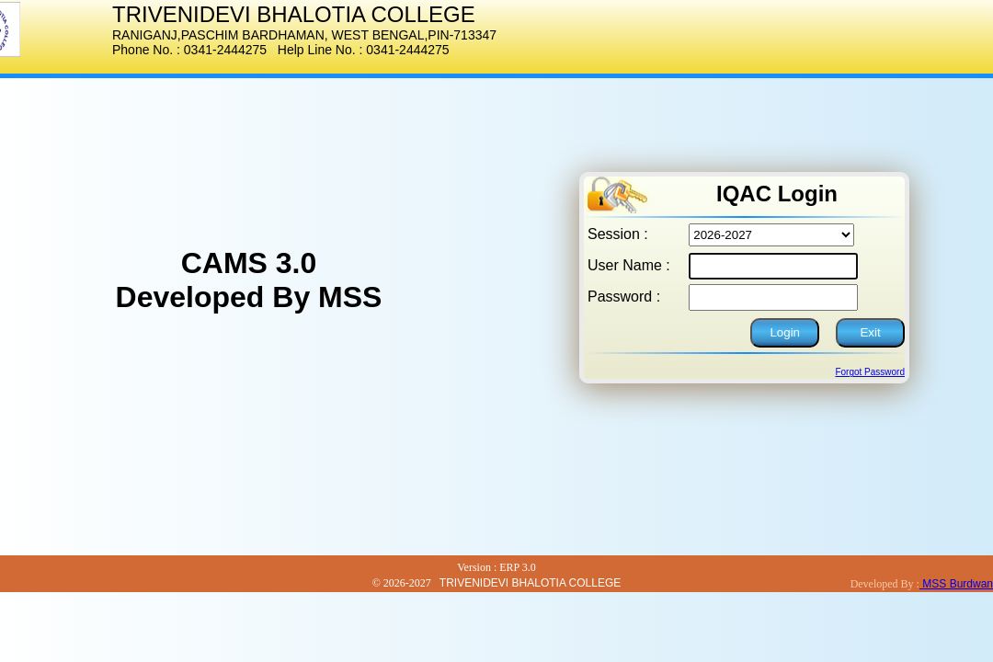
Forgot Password (870, 372)
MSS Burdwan (956, 583)
